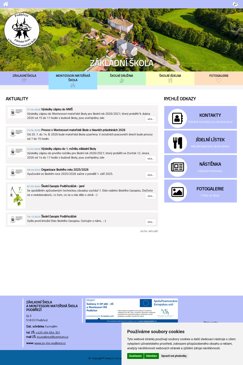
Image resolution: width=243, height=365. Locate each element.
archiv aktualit (149, 231)
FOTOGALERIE (218, 78)
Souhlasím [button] (135, 355)
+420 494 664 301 (48, 332)
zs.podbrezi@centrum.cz (52, 336)
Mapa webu (211, 322)
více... (151, 119)
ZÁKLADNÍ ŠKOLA (24, 78)
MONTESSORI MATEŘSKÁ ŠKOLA (72, 80)
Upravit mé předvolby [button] (173, 355)
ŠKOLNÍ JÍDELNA (170, 78)
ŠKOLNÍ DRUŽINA (121, 78)
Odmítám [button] (151, 355)
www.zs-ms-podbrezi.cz (50, 343)
